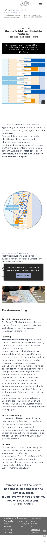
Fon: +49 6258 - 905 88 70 (33, 17)
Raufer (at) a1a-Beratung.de (32, 15)
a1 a (7, 10)
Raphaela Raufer (12, 12)
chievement (18, 10)
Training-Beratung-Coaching (12, 15)
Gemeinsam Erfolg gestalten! (12, 17)
